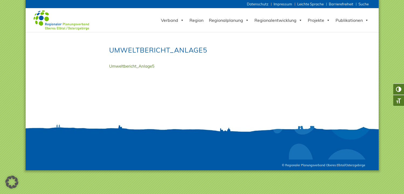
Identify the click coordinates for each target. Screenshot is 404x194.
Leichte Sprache (310, 4)
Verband (172, 20)
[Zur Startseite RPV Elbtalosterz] (62, 20)
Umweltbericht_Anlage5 (131, 66)
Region (196, 20)
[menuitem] (258, 4)
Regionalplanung (229, 20)
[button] (12, 182)
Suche (363, 4)
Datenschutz (257, 4)
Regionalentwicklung (278, 20)
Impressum (283, 4)
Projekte (319, 20)
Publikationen (352, 20)
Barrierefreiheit (341, 4)
